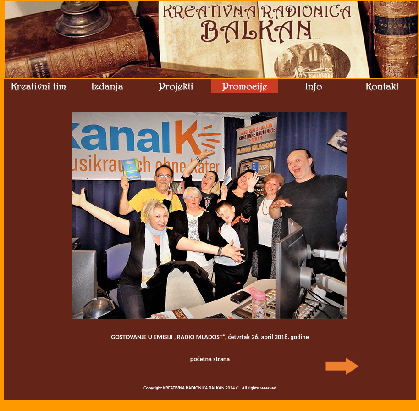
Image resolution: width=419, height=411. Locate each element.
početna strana (210, 359)
